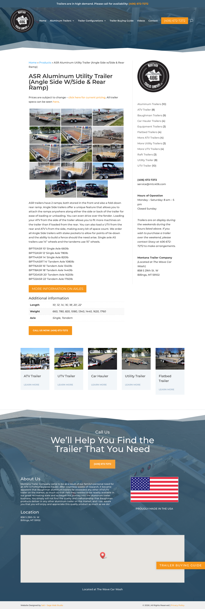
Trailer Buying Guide (122, 20)
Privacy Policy (177, 605)
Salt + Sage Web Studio (52, 605)
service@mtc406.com (151, 184)
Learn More (31, 384)
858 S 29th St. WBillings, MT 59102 (30, 539)
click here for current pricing (86, 97)
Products (45, 62)
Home (42, 20)
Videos (141, 20)
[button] (103, 575)
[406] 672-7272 (102, 484)
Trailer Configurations (90, 20)
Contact (153, 20)
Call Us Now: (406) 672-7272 (50, 330)
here (56, 101)
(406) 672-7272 (138, 3)
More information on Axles (57, 289)
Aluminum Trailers (60, 20)
